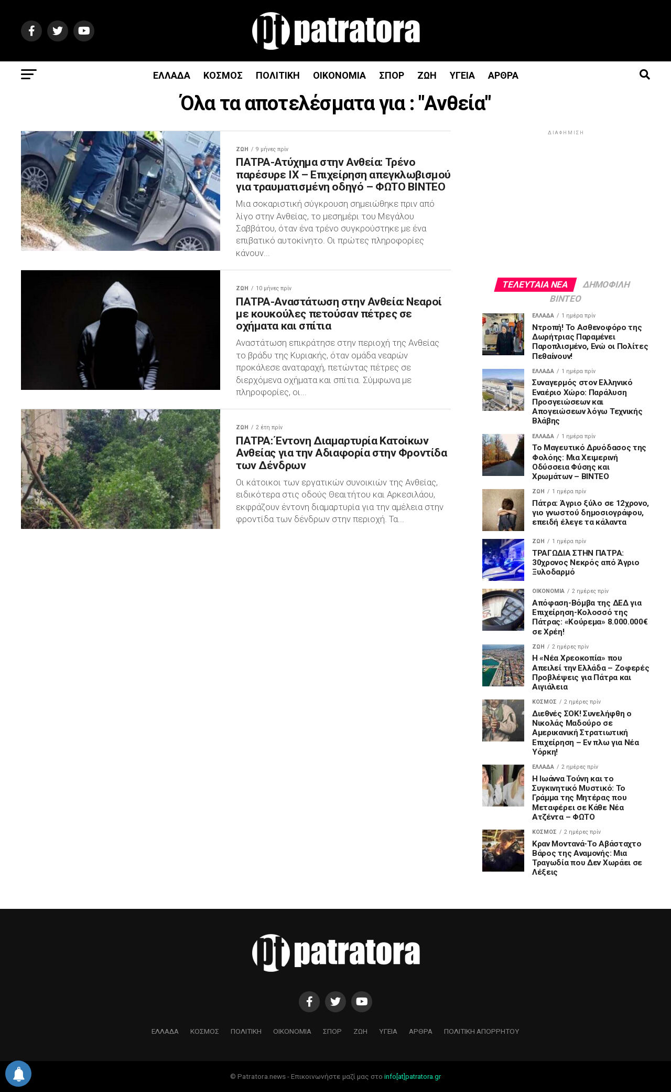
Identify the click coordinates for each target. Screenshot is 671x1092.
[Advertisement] (566, 203)
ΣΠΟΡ (391, 75)
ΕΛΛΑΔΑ (171, 75)
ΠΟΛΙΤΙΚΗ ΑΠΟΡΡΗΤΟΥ (482, 1031)
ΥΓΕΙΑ (462, 75)
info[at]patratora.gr (412, 1076)
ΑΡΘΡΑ (503, 75)
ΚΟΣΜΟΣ (223, 75)
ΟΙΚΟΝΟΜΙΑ (339, 75)
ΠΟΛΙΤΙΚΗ (278, 75)
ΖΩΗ (427, 75)
